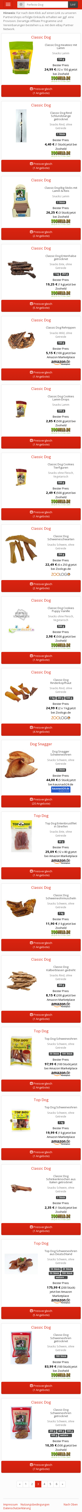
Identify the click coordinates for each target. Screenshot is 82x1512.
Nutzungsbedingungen (35, 1504)
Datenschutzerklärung (17, 1508)
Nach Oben (71, 1504)
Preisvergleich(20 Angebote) (41, 801)
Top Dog (41, 815)
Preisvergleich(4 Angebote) (41, 730)
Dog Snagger (41, 743)
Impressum (10, 1504)
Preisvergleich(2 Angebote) (41, 234)
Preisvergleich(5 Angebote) (41, 306)
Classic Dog (41, 37)
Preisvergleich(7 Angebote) (41, 1467)
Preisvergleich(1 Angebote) (41, 91)
